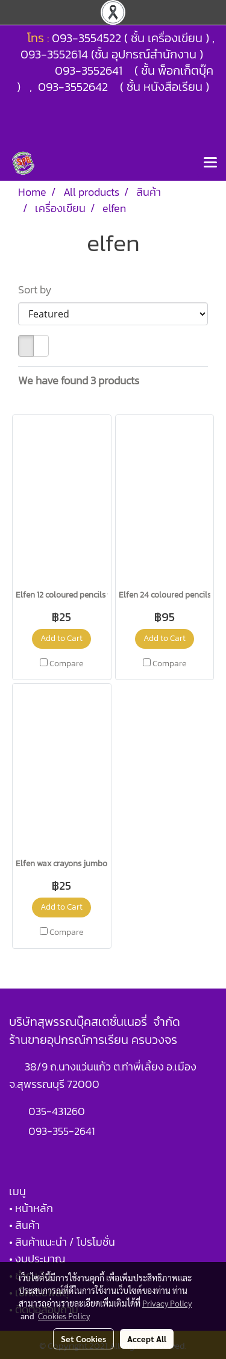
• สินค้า (24, 1225)
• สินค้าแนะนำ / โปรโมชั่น (62, 1242)
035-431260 (57, 1111)
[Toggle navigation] (210, 163)
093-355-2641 (61, 1131)
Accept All (146, 1338)
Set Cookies (83, 1338)
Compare (66, 664)
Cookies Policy (64, 1315)
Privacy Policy (167, 1303)
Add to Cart (61, 638)
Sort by (38, 289)
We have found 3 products (78, 380)
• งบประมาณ (37, 1259)
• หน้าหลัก (31, 1208)
